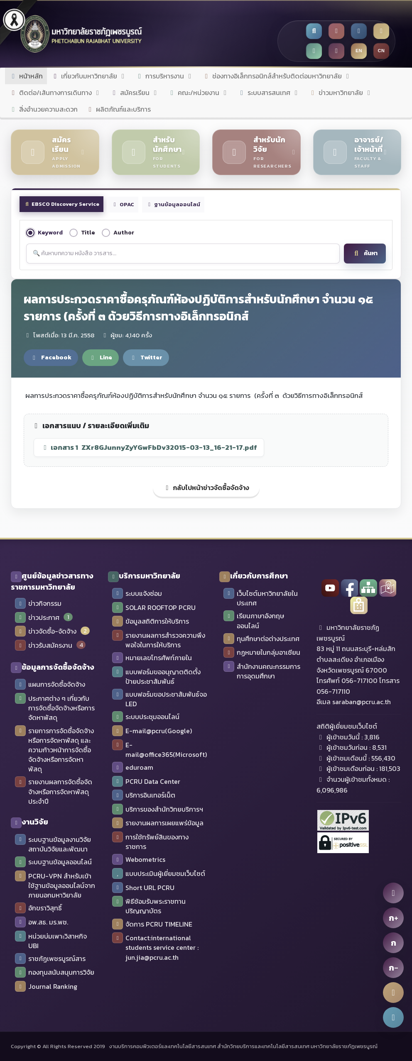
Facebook (50, 357)
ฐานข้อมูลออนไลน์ (173, 204)
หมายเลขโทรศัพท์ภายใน (152, 658)
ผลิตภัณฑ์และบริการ (118, 109)
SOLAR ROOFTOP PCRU (154, 608)
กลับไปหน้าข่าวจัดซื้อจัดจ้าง (206, 488)
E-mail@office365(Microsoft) (159, 749)
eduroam (132, 768)
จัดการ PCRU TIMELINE (152, 924)
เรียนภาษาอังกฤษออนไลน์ (253, 620)
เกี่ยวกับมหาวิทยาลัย (89, 76)
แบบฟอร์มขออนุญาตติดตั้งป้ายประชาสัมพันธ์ (156, 676)
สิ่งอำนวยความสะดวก (43, 109)
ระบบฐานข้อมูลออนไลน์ (53, 862)
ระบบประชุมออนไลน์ (145, 717)
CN (381, 50)
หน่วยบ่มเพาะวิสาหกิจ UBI (51, 941)
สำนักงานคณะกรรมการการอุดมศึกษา (261, 671)
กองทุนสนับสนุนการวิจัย (54, 973)
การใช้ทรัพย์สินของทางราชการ (150, 841)
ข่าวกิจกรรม (38, 604)
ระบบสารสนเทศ (269, 93)
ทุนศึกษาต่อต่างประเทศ (261, 639)
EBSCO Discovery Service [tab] (61, 204)
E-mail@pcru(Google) (152, 731)
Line (100, 357)
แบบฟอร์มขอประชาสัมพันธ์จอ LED (159, 699)
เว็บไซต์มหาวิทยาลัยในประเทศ (260, 598)
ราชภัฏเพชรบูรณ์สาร (50, 959)
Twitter (146, 357)
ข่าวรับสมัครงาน (43, 646)
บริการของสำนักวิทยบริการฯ (157, 810)
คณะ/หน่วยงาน (198, 93)
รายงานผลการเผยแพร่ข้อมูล (158, 823)
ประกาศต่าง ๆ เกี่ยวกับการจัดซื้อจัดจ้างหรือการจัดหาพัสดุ (55, 708)
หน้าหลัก (26, 76)
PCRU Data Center (146, 782)
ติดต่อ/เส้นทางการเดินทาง (55, 93)
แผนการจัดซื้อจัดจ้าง (50, 685)
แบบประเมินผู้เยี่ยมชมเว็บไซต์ (158, 874)
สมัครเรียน (134, 93)
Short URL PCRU (143, 888)
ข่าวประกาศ (37, 618)
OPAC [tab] (122, 204)
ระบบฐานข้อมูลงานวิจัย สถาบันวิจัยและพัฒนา (53, 844)
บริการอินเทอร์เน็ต (143, 795)
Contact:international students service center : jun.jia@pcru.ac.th (155, 947)
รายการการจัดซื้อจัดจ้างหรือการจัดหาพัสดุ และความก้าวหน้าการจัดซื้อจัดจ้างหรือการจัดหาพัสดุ (54, 750)
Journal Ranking (46, 987)
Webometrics (138, 860)
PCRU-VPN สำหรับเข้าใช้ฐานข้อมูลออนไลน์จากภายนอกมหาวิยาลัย (55, 885)
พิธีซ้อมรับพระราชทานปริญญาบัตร (149, 906)
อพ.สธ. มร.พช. (41, 922)
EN (359, 50)
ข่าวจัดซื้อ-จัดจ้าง (45, 632)
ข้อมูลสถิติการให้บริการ (150, 622)
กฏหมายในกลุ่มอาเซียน (261, 653)
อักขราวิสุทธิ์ (38, 908)
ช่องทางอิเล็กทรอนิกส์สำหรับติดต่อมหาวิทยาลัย (277, 76)
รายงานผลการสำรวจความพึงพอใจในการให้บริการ (158, 640)
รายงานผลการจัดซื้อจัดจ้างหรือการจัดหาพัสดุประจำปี (53, 791)
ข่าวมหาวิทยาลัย (341, 93)
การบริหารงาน (164, 76)
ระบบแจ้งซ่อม (137, 594)
